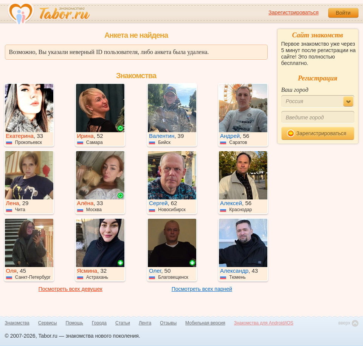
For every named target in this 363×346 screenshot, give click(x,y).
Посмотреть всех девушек (70, 289)
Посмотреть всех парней (202, 289)
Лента (145, 323)
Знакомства (17, 323)
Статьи (122, 323)
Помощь (74, 323)
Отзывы (168, 323)
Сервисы (47, 323)
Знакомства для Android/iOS (263, 323)
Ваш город (295, 89)
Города (99, 323)
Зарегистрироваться (293, 12)
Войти (343, 13)
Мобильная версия (205, 323)
